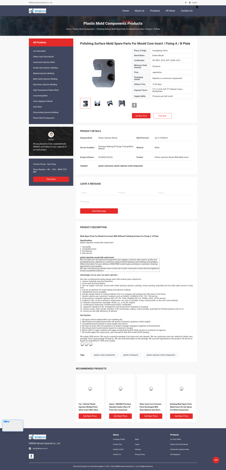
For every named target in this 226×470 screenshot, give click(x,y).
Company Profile (119, 439)
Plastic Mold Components (84, 29)
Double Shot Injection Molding (45, 68)
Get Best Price (141, 116)
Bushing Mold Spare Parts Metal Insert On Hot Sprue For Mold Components (181, 407)
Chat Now (51, 179)
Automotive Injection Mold (44, 62)
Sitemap (138, 449)
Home (68, 29)
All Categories (175, 454)
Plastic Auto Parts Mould (43, 57)
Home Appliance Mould (42, 101)
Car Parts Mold (39, 51)
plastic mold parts (130, 355)
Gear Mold (37, 107)
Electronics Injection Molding (45, 84)
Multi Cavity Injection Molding (45, 79)
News (137, 439)
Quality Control (118, 449)
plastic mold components (104, 355)
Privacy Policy (140, 454)
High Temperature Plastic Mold (46, 90)
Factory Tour (117, 444)
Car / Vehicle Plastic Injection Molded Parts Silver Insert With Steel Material (88, 407)
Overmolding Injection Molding (45, 112)
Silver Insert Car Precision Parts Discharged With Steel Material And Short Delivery (150, 407)
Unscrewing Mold (40, 96)
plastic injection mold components (161, 355)
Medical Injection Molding (43, 73)
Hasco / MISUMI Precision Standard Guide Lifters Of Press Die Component (120, 407)
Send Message (99, 211)
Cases (137, 444)
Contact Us (117, 454)
